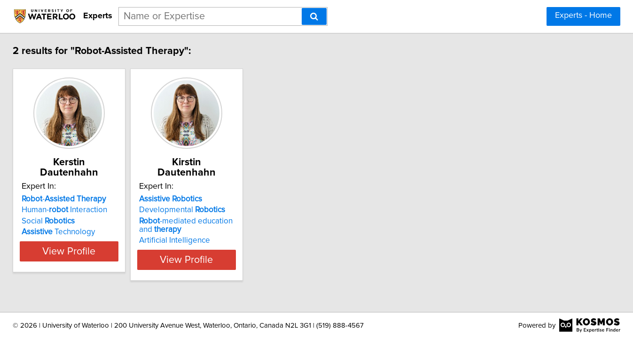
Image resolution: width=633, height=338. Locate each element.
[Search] (314, 16)
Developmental (228, 199)
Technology (80, 221)
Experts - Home (583, 15)
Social (70, 211)
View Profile (102, 249)
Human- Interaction (86, 199)
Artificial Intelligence (220, 230)
